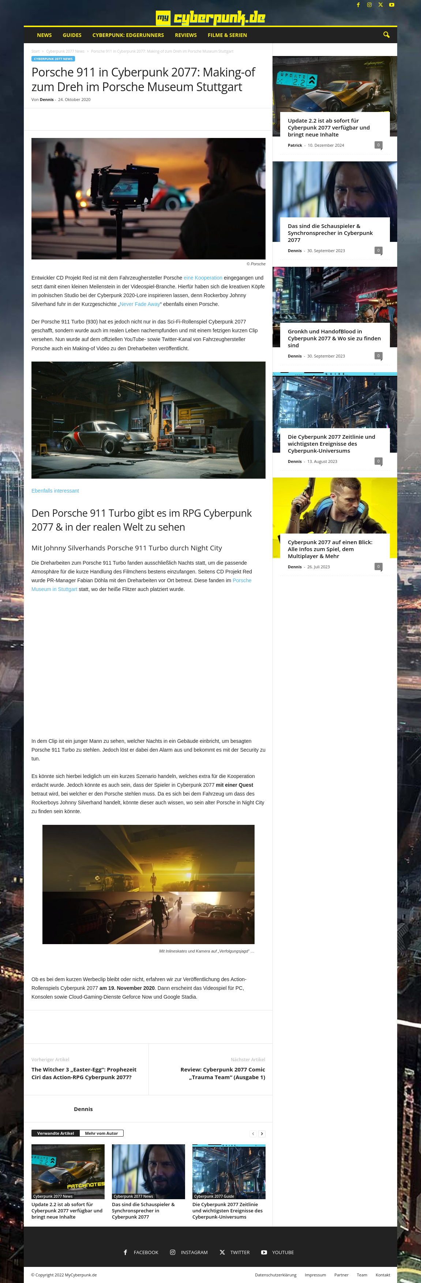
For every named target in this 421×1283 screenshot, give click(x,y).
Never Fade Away (140, 304)
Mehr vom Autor (101, 1133)
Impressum (315, 1275)
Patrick (295, 145)
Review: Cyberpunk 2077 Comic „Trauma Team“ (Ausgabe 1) (223, 1073)
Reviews (186, 34)
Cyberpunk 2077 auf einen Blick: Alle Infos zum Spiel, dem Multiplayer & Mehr (330, 549)
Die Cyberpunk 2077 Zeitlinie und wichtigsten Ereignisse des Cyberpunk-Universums (227, 1210)
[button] (386, 35)
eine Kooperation (203, 278)
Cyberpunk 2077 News (65, 51)
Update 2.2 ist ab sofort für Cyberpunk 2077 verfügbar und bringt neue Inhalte (66, 1210)
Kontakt (383, 1275)
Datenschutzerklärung (275, 1275)
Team (362, 1275)
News (44, 34)
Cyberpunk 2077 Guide (214, 1196)
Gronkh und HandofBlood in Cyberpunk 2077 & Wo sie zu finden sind (334, 338)
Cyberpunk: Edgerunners (128, 34)
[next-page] (262, 1133)
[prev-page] (253, 1133)
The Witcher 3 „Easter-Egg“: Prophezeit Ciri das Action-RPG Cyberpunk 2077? (83, 1073)
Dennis (47, 99)
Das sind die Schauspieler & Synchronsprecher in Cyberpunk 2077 (143, 1210)
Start (35, 51)
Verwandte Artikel (55, 1133)
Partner (341, 1275)
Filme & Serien (227, 34)
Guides (72, 34)
